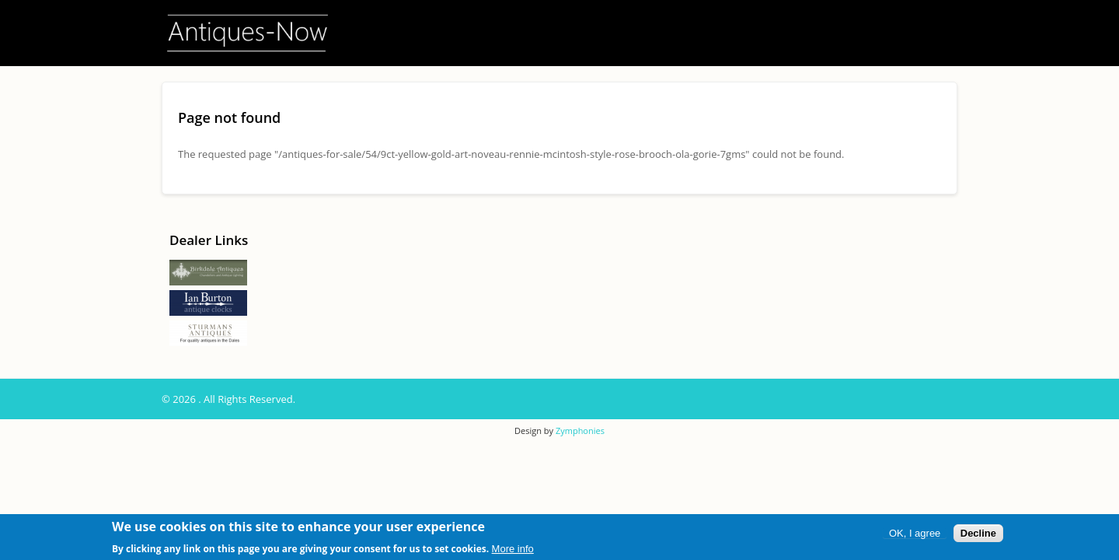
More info (513, 549)
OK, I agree (914, 534)
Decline (978, 534)
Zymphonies (580, 430)
